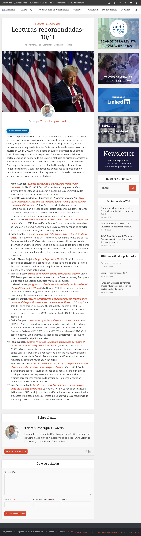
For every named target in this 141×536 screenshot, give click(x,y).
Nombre (9, 499)
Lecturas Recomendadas (47, 23)
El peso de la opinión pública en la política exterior (54, 273)
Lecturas (125, 9)
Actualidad (92, 9)
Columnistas (7, 3)
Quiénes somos (20, 3)
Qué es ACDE (133, 532)
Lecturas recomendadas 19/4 (114, 273)
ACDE (45, 531)
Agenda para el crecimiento (53, 9)
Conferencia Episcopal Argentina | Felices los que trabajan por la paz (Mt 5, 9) (117, 211)
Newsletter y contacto (38, 3)
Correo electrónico (43, 499)
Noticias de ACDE (118, 201)
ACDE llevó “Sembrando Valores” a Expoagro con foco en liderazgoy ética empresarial (117, 239)
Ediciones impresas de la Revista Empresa (66, 3)
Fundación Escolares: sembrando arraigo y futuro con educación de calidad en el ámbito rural (116, 286)
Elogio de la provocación (47, 259)
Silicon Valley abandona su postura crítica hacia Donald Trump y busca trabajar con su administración (48, 202)
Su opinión (10, 472)
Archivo (124, 532)
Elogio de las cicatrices (111, 263)
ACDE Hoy (26, 9)
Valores (77, 9)
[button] (17, 131)
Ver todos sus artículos (16, 451)
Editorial (10, 9)
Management (109, 9)
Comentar (47, 45)
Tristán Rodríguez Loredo (53, 121)
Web (64, 499)
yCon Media (68, 531)
